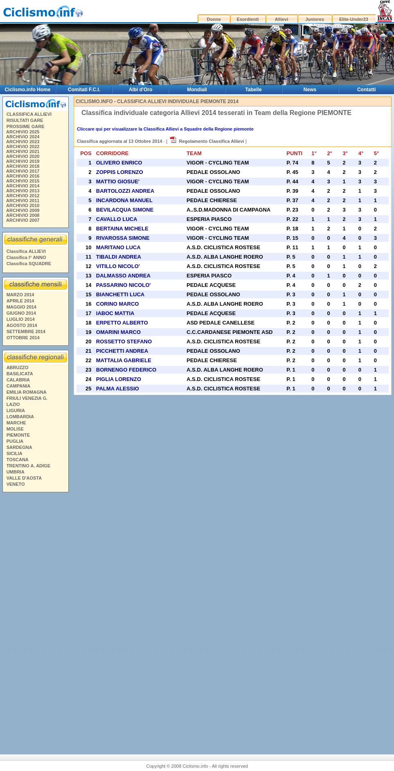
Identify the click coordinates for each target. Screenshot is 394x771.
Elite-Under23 (353, 19)
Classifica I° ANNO (26, 257)
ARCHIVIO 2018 (22, 166)
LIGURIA (16, 410)
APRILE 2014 (20, 300)
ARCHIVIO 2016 (22, 176)
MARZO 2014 (20, 294)
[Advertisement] (35, 620)
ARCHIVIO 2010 (22, 205)
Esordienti (248, 19)
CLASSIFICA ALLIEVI (29, 114)
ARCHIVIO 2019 (22, 161)
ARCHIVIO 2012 (22, 195)
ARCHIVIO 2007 (22, 220)
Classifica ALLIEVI (26, 251)
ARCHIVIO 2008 (22, 215)
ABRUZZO (18, 367)
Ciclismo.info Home (27, 89)
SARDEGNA (19, 447)
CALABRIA (18, 379)
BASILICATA (20, 373)
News (310, 89)
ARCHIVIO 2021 (22, 151)
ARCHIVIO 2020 (22, 156)
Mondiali (197, 89)
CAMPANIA (18, 385)
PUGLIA (15, 441)
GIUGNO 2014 (21, 313)
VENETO (16, 484)
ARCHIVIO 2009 (22, 210)
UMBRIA (16, 471)
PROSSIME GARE (26, 126)
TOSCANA (18, 459)
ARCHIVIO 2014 (22, 185)
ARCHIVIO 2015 (22, 180)
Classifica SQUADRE (29, 263)
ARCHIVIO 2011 (22, 200)
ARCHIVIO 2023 (22, 141)
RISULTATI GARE (25, 120)
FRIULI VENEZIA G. (27, 398)
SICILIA (15, 453)
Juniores (314, 19)
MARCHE (16, 422)
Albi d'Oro (141, 89)
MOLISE (15, 428)
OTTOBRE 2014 (23, 337)
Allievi (281, 19)
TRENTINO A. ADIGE (28, 465)
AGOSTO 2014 (22, 325)
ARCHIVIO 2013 (22, 190)
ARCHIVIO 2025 (22, 131)
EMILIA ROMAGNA (27, 392)
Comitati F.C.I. (84, 89)
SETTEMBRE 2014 (26, 331)
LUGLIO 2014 (21, 319)
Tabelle (253, 89)
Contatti (366, 89)
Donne (214, 19)
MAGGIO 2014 (21, 306)
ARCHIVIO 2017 (22, 171)
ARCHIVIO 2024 (22, 136)
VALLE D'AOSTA (24, 478)
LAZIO (13, 404)
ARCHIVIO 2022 (22, 146)
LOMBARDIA (20, 416)
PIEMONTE (18, 435)
